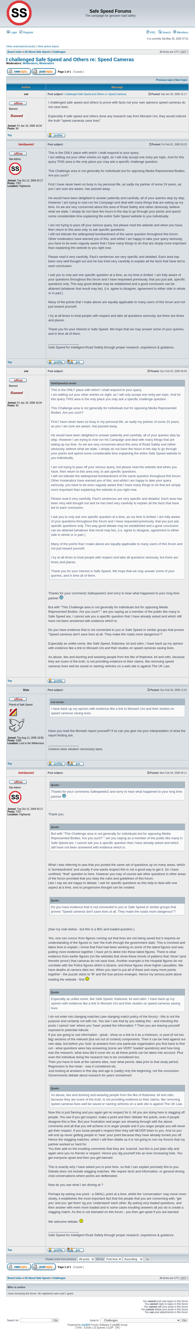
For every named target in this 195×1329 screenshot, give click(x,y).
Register (26, 32)
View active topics (48, 46)
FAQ (150, 32)
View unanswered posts (20, 46)
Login (12, 32)
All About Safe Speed (37, 52)
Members (180, 32)
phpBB (85, 1325)
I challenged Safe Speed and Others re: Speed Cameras (70, 59)
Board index (14, 52)
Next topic (181, 80)
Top (9, 135)
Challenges (58, 52)
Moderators (30, 63)
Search (164, 32)
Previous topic (164, 80)
